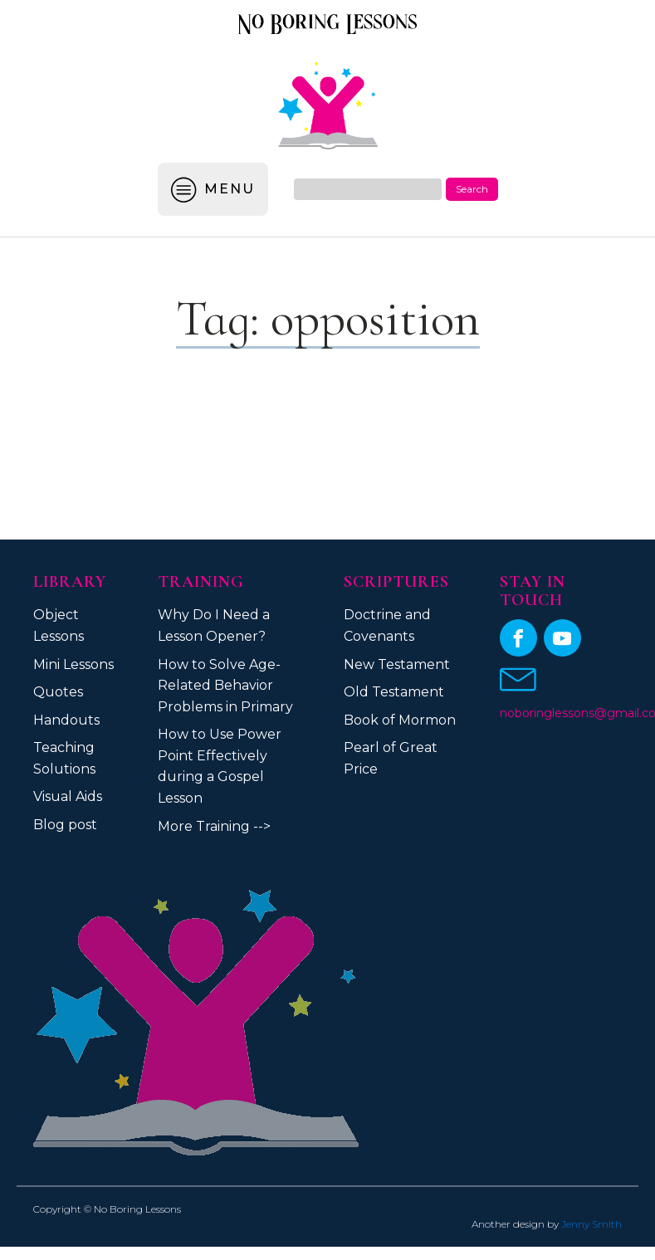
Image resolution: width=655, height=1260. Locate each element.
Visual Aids (67, 796)
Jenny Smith (591, 1224)
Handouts (66, 720)
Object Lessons (58, 625)
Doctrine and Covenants (387, 625)
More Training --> (214, 826)
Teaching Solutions (64, 758)
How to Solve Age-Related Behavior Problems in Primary (225, 686)
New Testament (397, 664)
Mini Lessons (73, 664)
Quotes (58, 692)
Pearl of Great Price (390, 758)
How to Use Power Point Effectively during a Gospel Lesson (219, 766)
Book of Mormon (400, 720)
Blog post (65, 825)
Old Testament (394, 692)
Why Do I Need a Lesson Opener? (214, 625)
